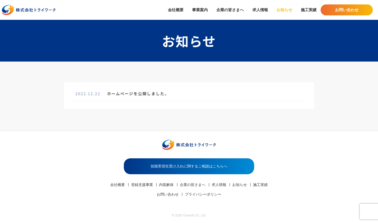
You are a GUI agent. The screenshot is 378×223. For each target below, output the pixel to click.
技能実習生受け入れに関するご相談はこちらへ (189, 166)
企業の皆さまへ (230, 10)
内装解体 (166, 185)
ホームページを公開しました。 (138, 93)
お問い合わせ (346, 10)
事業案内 (200, 10)
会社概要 (176, 10)
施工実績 (308, 10)
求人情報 (260, 10)
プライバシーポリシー (203, 194)
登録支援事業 (142, 185)
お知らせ (284, 10)
